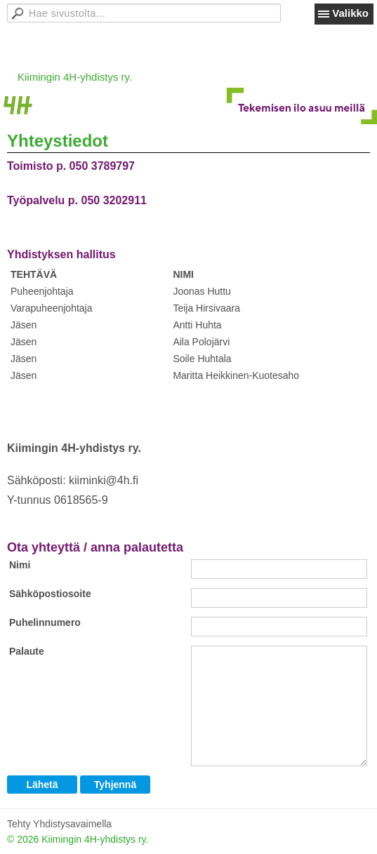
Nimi (19, 565)
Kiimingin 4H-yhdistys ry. (75, 77)
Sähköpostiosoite (50, 593)
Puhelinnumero (45, 622)
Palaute (26, 651)
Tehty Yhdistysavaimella (59, 823)
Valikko (350, 13)
